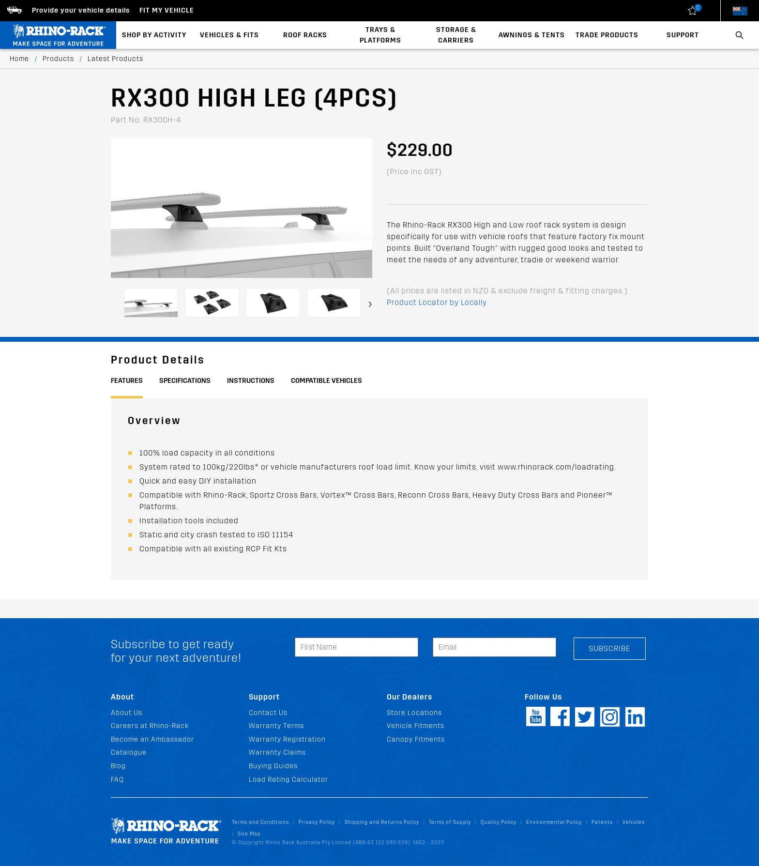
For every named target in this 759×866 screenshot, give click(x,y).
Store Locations (414, 713)
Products (58, 59)
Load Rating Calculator (288, 779)
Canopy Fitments (416, 739)
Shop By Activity (154, 35)
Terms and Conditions (260, 822)
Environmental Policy (554, 822)
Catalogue (129, 752)
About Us (126, 713)
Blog (118, 766)
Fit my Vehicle (166, 10)
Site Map (249, 834)
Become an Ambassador (152, 739)
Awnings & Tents (532, 35)
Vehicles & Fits (229, 35)
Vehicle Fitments (415, 726)
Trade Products (607, 35)
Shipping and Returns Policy (382, 822)
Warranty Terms (276, 726)
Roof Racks (305, 35)
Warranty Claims (277, 752)
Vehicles (633, 822)
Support (683, 35)
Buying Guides (273, 766)
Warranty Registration (287, 739)
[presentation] (370, 304)
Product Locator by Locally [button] (437, 302)
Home (19, 59)
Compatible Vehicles (326, 381)
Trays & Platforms (380, 35)
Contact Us (268, 713)
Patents (602, 822)
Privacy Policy (317, 822)
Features (127, 381)
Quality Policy (498, 822)
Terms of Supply (450, 822)
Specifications (185, 381)
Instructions (250, 381)
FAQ (117, 779)
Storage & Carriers (456, 35)
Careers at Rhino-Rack (150, 726)
